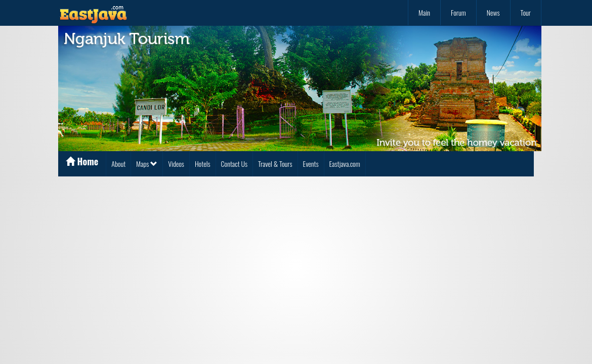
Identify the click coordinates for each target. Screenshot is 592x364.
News (493, 12)
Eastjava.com (344, 163)
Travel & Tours (275, 163)
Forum (458, 12)
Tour (526, 12)
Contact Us (234, 163)
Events (311, 163)
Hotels (202, 163)
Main (424, 12)
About (118, 163)
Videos (176, 163)
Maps (146, 163)
